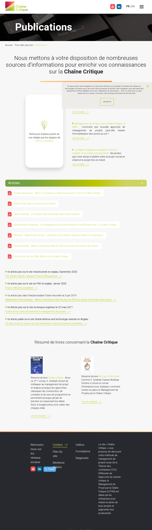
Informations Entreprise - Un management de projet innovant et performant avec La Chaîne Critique (65, 225)
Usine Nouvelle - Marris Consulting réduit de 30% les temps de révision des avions (56, 246)
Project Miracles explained (19, 288)
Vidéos (80, 445)
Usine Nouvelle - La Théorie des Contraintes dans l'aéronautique (47, 214)
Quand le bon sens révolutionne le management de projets (35, 311)
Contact (58, 445)
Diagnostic (82, 458)
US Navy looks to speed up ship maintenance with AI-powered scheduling (43, 323)
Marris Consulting (44, 141)
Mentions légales (58, 465)
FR (127, 6)
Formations (83, 451)
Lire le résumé (38, 416)
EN (133, 6)
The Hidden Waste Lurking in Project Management (31, 276)
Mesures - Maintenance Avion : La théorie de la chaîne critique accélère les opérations (58, 235)
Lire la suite (78, 112)
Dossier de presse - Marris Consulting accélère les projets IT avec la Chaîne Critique (57, 193)
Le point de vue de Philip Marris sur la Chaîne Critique (41, 256)
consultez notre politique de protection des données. (115, 93)
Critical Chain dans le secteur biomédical (34, 203)
